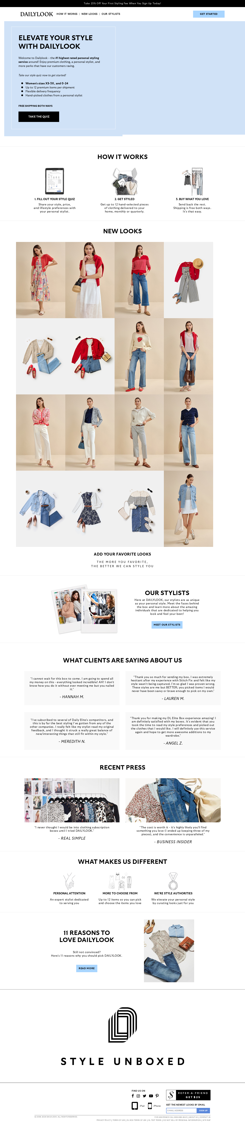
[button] (72, 800)
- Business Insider (173, 842)
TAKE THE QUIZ (38, 116)
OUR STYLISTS (111, 14)
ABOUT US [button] (193, 1117)
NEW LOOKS (89, 14)
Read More (87, 968)
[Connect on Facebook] (133, 1096)
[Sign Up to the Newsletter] (203, 1110)
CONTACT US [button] (205, 1117)
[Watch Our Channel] (151, 1096)
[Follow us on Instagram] (138, 1096)
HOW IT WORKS (66, 14)
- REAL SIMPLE (72, 838)
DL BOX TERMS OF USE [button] (136, 1120)
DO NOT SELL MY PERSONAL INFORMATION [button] (182, 1120)
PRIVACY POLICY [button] (104, 1120)
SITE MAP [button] (207, 1120)
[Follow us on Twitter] (144, 1096)
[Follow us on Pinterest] (157, 1096)
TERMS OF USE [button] (119, 1120)
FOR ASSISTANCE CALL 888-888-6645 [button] (171, 1117)
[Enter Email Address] (181, 1110)
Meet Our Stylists (167, 625)
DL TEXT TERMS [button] (154, 1120)
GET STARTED (209, 14)
